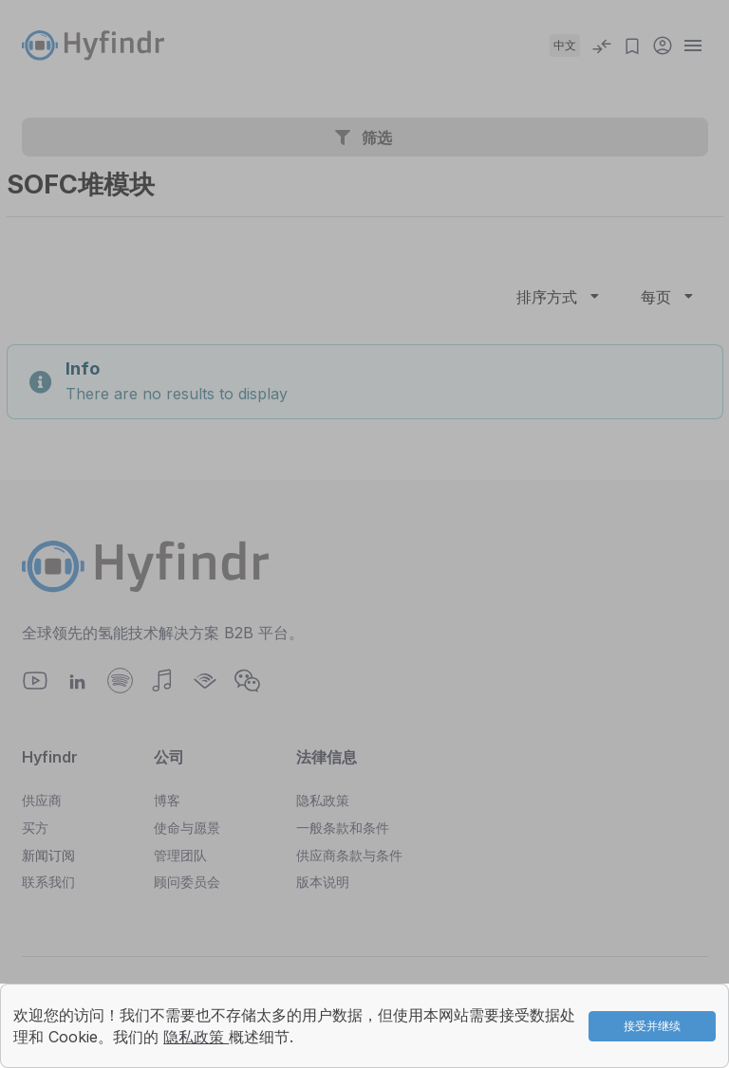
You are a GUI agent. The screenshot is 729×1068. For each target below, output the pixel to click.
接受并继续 (652, 1026)
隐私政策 (196, 1036)
